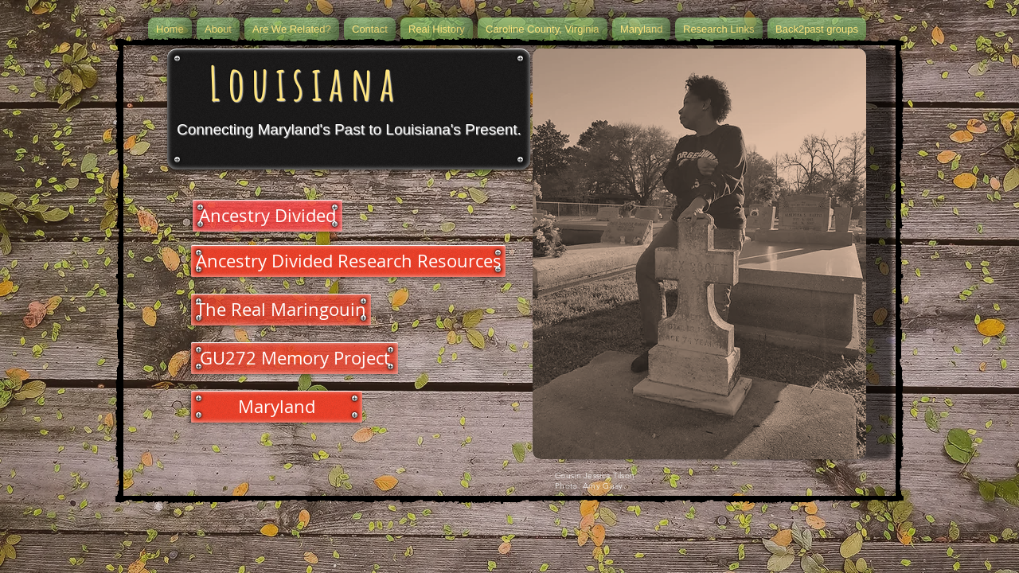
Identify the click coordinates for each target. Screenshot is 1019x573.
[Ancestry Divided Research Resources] (348, 261)
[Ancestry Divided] (267, 216)
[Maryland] (276, 407)
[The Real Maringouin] (281, 309)
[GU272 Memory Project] (294, 358)
